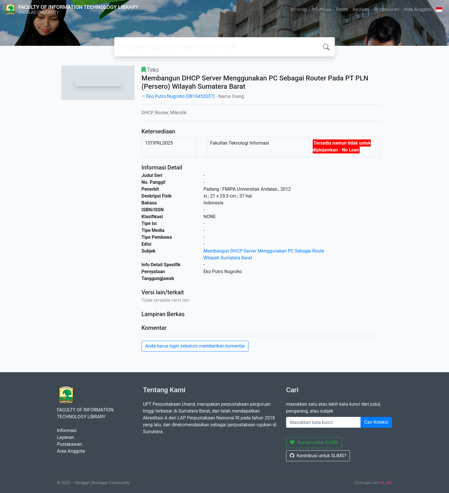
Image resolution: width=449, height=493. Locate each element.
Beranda (298, 9)
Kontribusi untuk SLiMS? (318, 455)
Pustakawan (386, 9)
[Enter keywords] (323, 422)
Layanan (65, 437)
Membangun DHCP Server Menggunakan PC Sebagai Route (264, 251)
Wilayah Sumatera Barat (228, 258)
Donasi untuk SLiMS (314, 442)
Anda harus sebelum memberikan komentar (195, 346)
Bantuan (360, 9)
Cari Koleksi (376, 422)
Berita (342, 9)
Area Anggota (418, 9)
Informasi (321, 9)
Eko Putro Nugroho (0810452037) (180, 96)
